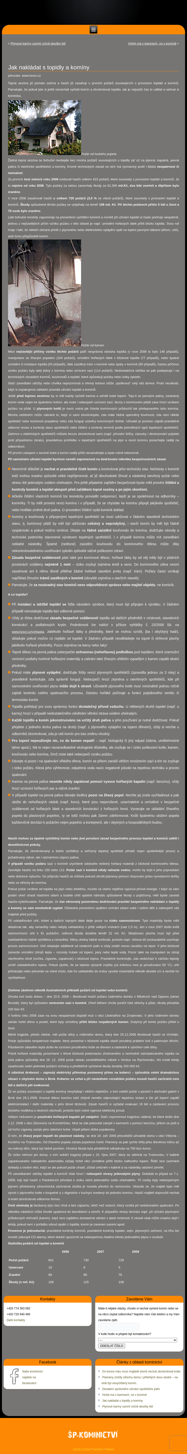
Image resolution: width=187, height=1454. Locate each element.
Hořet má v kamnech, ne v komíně (152, 43)
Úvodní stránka (82, 1448)
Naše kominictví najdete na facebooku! (32, 1377)
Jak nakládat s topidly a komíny (122, 1400)
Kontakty (98, 1448)
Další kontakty (16, 1320)
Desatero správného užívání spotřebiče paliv (131, 1389)
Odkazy (109, 1448)
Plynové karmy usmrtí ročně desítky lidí (38, 43)
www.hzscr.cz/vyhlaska (28, 632)
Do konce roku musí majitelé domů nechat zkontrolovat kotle (141, 1371)
